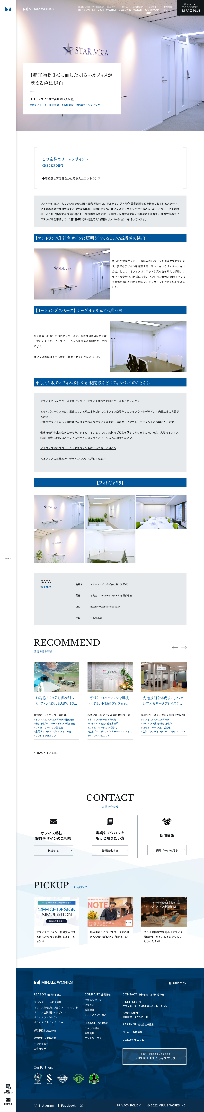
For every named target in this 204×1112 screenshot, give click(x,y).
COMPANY (152, 8)
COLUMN (125, 8)
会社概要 (89, 1009)
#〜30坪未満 (52, 105)
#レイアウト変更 (96, 723)
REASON (84, 8)
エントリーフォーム (95, 1038)
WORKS (111, 8)
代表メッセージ (93, 999)
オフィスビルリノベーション (50, 1022)
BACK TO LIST (48, 752)
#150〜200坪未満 (54, 719)
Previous (175, 647)
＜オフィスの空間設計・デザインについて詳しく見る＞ (73, 459)
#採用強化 (69, 723)
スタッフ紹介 (92, 1028)
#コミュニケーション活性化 (48, 727)
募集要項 (89, 1033)
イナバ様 (57, 357)
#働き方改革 (40, 723)
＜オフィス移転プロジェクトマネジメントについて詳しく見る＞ (78, 448)
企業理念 (89, 1004)
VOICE (138, 8)
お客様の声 (40, 1048)
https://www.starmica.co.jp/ (105, 606)
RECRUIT (168, 8)
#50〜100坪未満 (107, 719)
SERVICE (98, 8)
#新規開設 (67, 105)
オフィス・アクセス (95, 1014)
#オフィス (36, 105)
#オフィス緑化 (63, 731)
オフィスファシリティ (46, 1017)
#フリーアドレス (55, 723)
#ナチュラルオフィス (121, 731)
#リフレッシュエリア (45, 735)
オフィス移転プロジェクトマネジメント (56, 1007)
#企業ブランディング (88, 105)
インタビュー (41, 1043)
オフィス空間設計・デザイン (50, 1012)
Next (184, 647)
